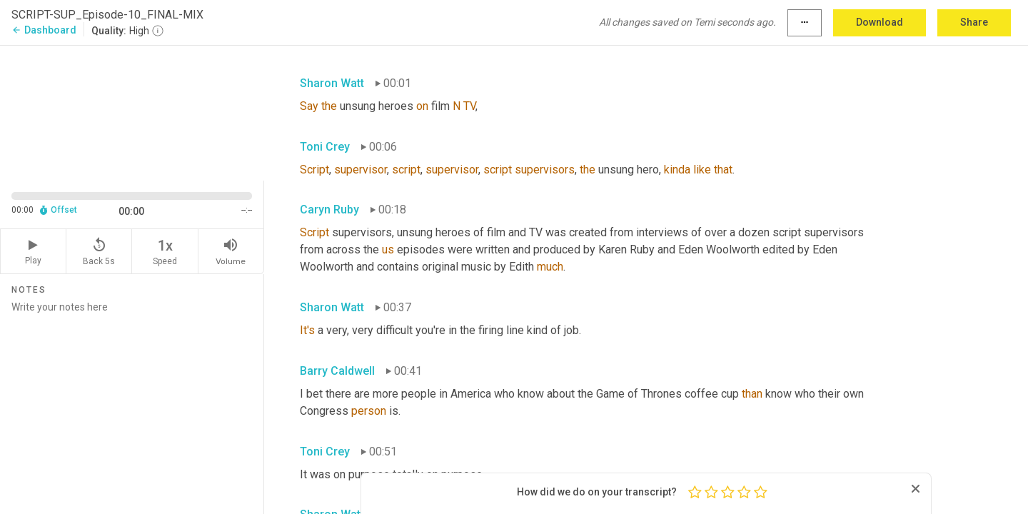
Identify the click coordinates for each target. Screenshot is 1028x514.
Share (974, 22)
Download (879, 22)
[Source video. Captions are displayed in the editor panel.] (132, 112)
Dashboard (43, 30)
